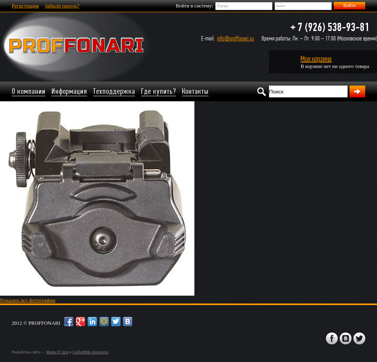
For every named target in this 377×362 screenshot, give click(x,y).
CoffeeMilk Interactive (90, 352)
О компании (29, 91)
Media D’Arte (57, 352)
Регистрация (25, 6)
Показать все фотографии (27, 300)
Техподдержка (114, 91)
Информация (69, 91)
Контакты (195, 91)
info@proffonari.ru (235, 38)
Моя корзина (315, 58)
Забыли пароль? (62, 6)
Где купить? (158, 91)
